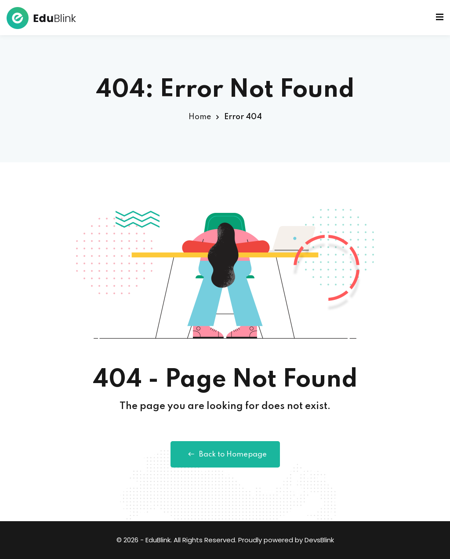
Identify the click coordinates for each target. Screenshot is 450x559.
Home (200, 117)
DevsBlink (319, 539)
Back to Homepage (225, 454)
